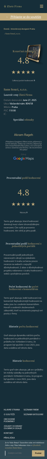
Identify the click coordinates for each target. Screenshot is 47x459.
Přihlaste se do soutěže (23, 17)
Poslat (38, 453)
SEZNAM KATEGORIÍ (33, 415)
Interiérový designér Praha (23, 29)
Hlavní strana (12, 410)
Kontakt (8, 433)
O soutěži (9, 415)
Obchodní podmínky (9, 420)
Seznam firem (31, 410)
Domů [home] (6, 29)
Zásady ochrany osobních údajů (13, 427)
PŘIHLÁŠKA (9, 438)
